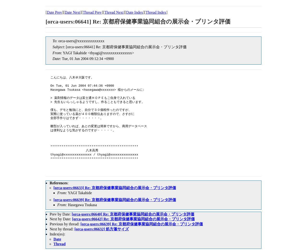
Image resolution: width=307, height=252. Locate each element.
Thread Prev (92, 12)
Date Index (134, 12)
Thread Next (114, 12)
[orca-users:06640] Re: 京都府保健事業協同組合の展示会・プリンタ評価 (133, 214)
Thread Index (156, 12)
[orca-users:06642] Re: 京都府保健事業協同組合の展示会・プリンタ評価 (133, 219)
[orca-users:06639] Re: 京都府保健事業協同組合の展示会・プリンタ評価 (114, 200)
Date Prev (54, 12)
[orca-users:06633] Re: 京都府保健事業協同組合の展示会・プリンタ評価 (114, 188)
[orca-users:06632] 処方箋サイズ (102, 229)
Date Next (72, 12)
